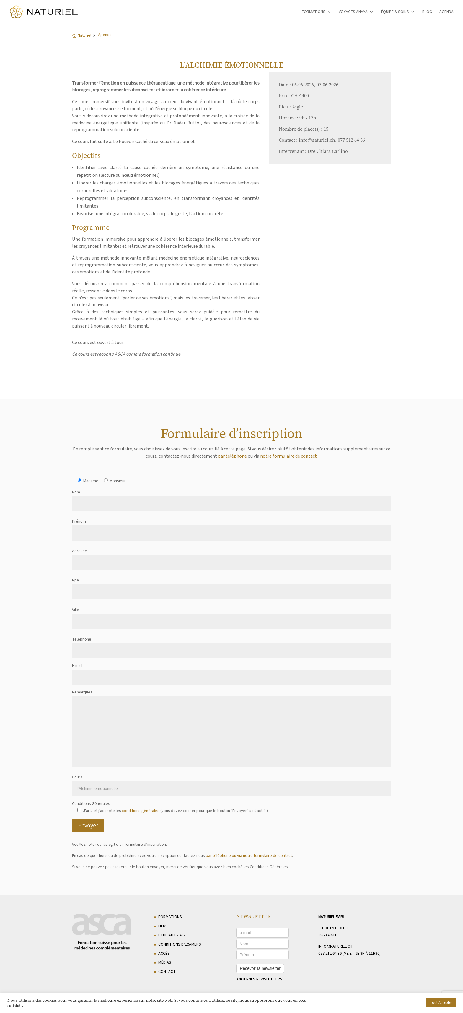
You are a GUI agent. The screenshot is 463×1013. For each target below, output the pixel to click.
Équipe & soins (395, 12)
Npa (231, 586)
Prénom (231, 527)
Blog (427, 12)
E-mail (231, 671)
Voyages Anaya (353, 12)
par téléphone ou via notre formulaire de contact (249, 856)
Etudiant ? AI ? (171, 935)
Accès (164, 954)
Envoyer (88, 825)
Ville (231, 615)
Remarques (231, 729)
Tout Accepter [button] (441, 1002)
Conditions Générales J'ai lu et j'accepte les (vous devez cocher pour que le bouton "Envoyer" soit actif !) (170, 807)
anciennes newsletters (259, 979)
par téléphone (232, 456)
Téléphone (231, 645)
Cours (231, 783)
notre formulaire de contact (288, 456)
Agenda (446, 12)
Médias (164, 962)
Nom (231, 498)
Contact (167, 972)
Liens (163, 926)
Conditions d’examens (179, 944)
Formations (313, 12)
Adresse (231, 556)
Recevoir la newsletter (260, 968)
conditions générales (140, 811)
